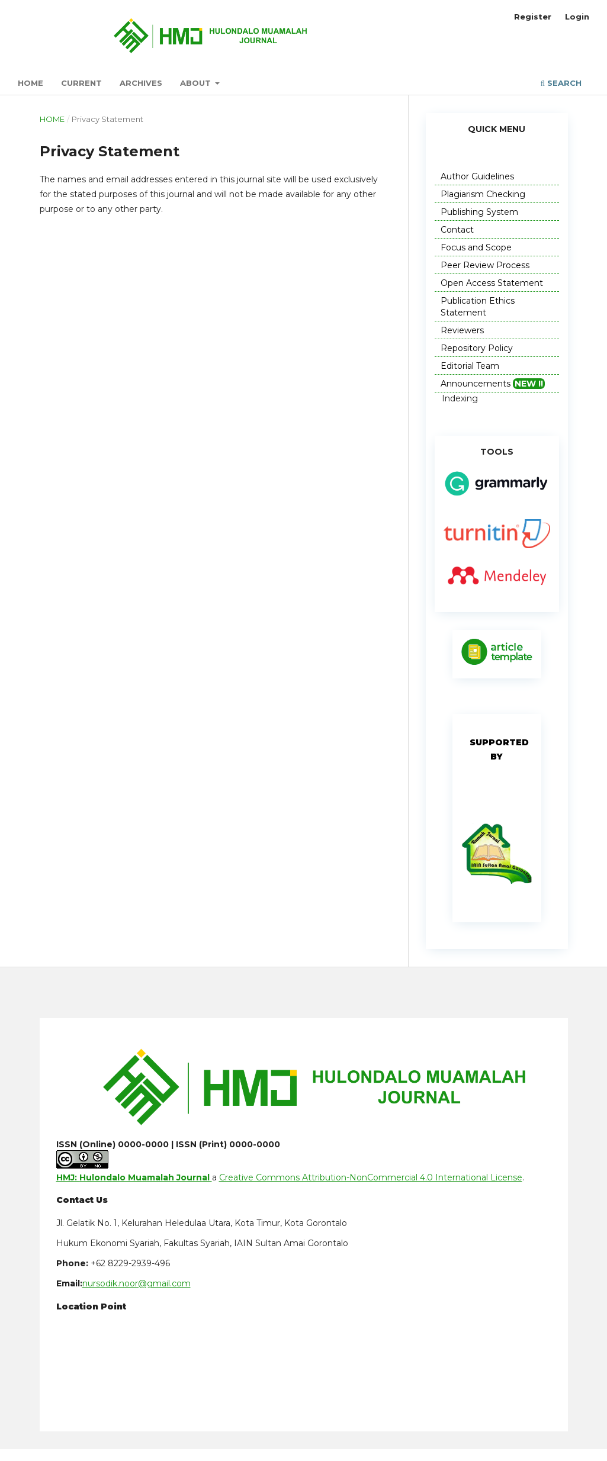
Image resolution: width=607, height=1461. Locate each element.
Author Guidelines (477, 176)
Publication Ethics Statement (478, 306)
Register (532, 16)
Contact (457, 229)
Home (30, 83)
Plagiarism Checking (483, 194)
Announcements (493, 383)
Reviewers (462, 330)
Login (577, 16)
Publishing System (479, 212)
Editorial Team (470, 366)
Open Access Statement (492, 283)
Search (561, 83)
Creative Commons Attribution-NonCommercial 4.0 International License (370, 1177)
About (196, 83)
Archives (141, 83)
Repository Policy (477, 348)
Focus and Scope (476, 247)
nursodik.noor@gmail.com (136, 1283)
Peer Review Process (485, 265)
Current (81, 83)
